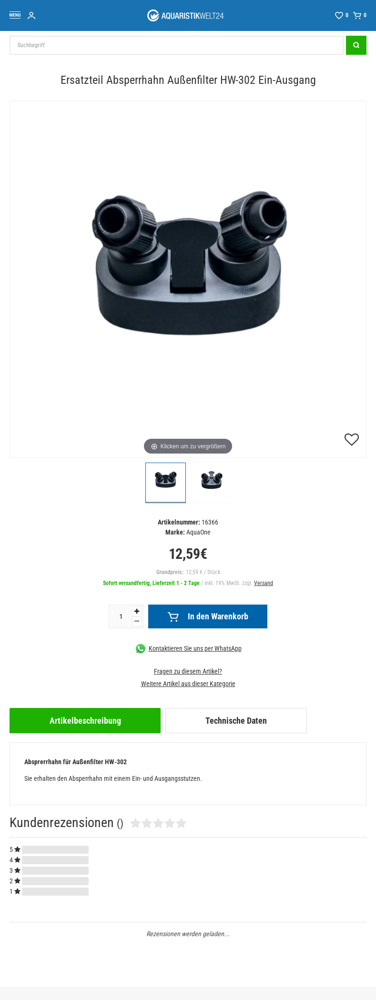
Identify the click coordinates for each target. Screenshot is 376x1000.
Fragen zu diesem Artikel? (188, 671)
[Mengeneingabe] (120, 616)
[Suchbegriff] (177, 45)
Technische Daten (236, 721)
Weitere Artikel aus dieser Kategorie (188, 683)
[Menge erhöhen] (137, 611)
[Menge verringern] (137, 621)
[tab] (85, 720)
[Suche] (356, 45)
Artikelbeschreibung (85, 721)
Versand (263, 583)
